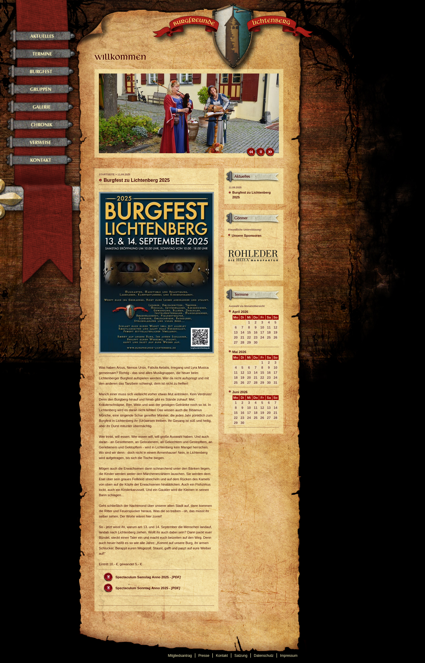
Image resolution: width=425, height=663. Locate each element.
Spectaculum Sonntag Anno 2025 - (147, 588)
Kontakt (222, 656)
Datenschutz (264, 656)
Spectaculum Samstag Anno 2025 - (148, 577)
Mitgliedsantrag (180, 656)
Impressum (289, 656)
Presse (203, 656)
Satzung (240, 656)
